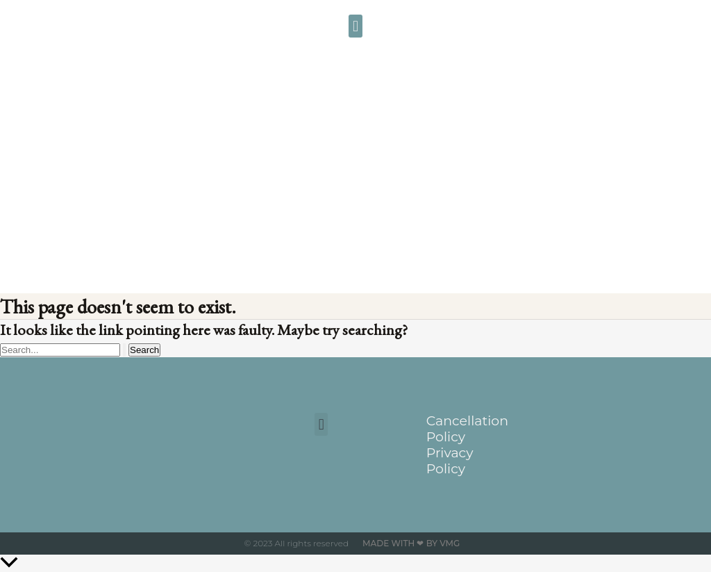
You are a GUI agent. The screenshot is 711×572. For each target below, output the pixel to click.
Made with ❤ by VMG (411, 543)
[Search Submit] (124, 350)
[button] (355, 26)
